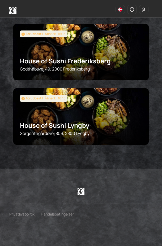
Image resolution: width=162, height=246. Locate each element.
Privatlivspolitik (22, 214)
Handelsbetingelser (57, 214)
